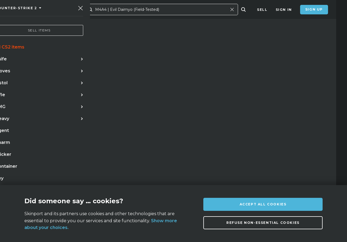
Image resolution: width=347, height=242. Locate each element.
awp (92, 133)
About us (55, 181)
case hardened (29, 144)
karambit (43, 133)
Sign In (284, 10)
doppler (70, 133)
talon (86, 144)
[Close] (243, 9)
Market (93, 10)
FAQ (94, 181)
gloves (142, 133)
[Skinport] (41, 9)
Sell (262, 10)
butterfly (116, 133)
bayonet (63, 144)
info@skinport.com (301, 180)
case (105, 144)
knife (19, 133)
